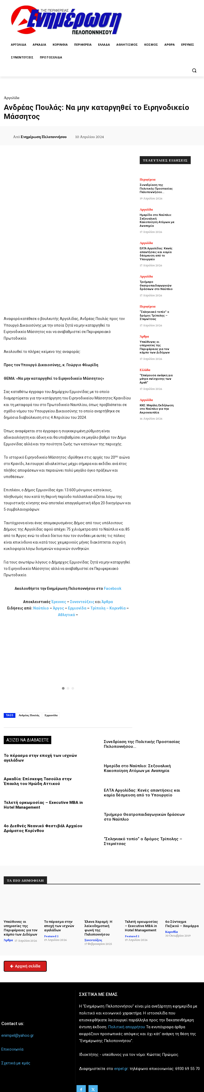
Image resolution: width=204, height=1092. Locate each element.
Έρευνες (59, 602)
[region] (68, 664)
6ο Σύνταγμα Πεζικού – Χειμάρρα (182, 923)
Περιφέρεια (147, 179)
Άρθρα (107, 602)
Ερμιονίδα (77, 608)
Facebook (112, 588)
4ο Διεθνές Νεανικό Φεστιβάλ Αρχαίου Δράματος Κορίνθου (41, 828)
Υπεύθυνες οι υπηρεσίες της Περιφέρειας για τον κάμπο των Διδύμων (157, 341)
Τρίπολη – (99, 608)
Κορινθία (117, 608)
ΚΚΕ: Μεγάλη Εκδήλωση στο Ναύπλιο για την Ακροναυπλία (156, 401)
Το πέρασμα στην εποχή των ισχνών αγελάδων (59, 925)
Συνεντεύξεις (82, 602)
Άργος (59, 608)
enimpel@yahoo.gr (17, 1034)
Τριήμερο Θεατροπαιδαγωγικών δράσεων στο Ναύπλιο (156, 281)
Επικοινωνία (12, 1048)
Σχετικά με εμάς (15, 1062)
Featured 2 (51, 935)
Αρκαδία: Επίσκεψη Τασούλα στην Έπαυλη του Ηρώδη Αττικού (37, 781)
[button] (194, 70)
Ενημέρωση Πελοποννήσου (44, 137)
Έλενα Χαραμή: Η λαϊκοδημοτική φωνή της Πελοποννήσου (98, 927)
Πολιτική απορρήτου (126, 1026)
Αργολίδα (11, 98)
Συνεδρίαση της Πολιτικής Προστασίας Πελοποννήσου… (156, 188)
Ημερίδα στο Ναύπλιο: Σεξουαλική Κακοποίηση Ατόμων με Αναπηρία (137, 768)
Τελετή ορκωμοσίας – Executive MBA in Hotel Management (141, 925)
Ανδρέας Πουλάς (29, 715)
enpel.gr (121, 1067)
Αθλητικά (67, 615)
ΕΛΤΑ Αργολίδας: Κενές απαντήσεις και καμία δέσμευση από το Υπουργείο (142, 792)
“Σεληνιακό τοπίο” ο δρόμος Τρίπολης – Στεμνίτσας (154, 311)
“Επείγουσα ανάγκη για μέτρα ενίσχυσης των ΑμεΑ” (156, 371)
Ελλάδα (145, 362)
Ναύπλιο (41, 608)
